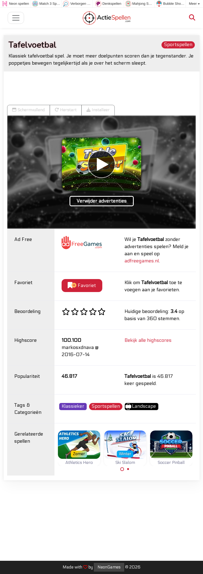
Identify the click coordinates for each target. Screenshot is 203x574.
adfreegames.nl (141, 261)
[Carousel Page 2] (128, 469)
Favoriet (82, 285)
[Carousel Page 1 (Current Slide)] (122, 469)
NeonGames (109, 567)
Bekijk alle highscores (148, 340)
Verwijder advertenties (102, 201)
